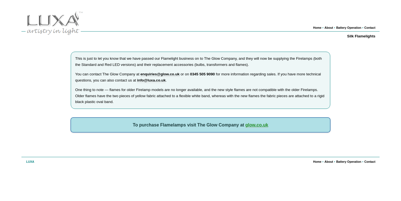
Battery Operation (348, 27)
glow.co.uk (256, 125)
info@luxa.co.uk (151, 80)
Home (317, 27)
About (328, 27)
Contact (369, 27)
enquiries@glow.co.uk (160, 74)
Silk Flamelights (361, 36)
